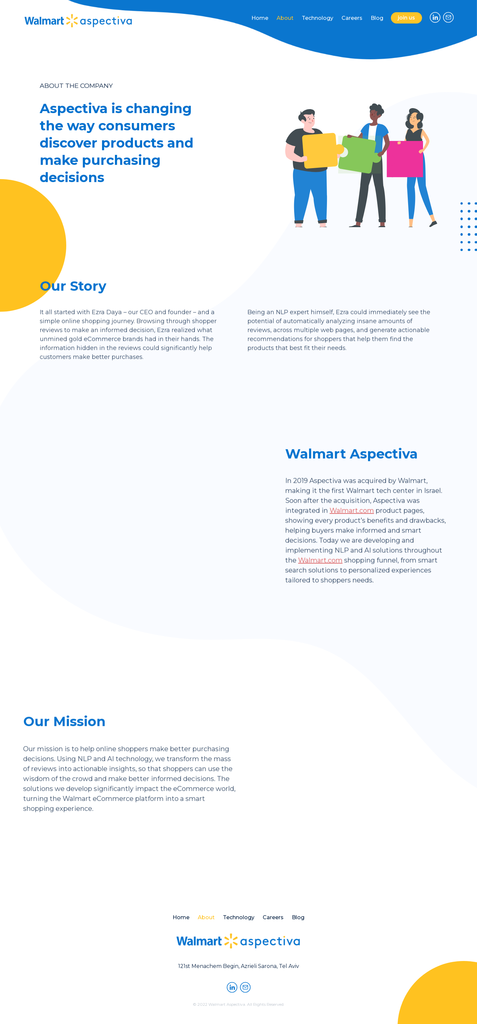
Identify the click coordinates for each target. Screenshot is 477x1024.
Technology (317, 14)
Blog (377, 13)
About (285, 14)
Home (259, 15)
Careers (352, 14)
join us (406, 16)
